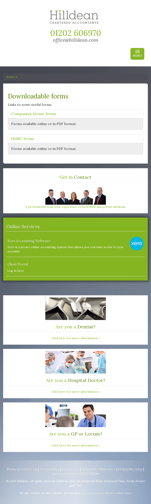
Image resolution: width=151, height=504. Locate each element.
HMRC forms (22, 138)
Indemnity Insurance (99, 469)
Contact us (28, 469)
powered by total (76, 474)
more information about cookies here (106, 493)
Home (12, 469)
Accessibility (49, 469)
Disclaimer (70, 469)
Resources (12, 76)
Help (122, 469)
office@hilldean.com (75, 40)
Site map (135, 469)
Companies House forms (33, 113)
